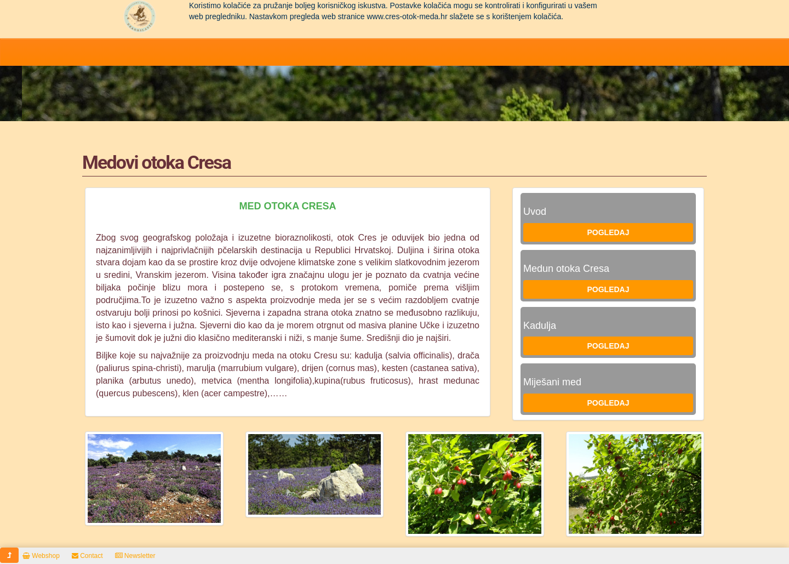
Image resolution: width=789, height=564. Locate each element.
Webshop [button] (41, 556)
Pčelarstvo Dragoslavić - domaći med (139, 16)
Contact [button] (87, 556)
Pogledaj (608, 232)
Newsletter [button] (135, 556)
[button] (9, 555)
